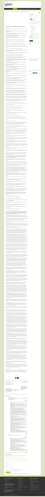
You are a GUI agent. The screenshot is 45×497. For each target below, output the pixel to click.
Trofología (11, 137)
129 (34, 32)
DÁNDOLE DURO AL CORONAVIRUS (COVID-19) (16, 389)
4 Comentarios (7, 27)
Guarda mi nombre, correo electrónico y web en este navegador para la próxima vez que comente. (16, 469)
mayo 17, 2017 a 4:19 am (25, 397)
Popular (33, 23)
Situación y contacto (20, 481)
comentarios (36, 23)
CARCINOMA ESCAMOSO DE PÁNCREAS (23, 382)
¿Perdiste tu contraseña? (32, 20)
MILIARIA (32, 483)
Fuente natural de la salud (12, 1)
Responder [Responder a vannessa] (26, 436)
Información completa (33, 29)
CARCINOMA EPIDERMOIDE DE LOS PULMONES (10, 382)
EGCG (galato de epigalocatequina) (35, 487)
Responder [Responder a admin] (26, 451)
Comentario (7, 456)
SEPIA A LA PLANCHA (7, 481)
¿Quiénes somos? (32, 31)
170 (34, 28)
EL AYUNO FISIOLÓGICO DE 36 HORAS (34, 33)
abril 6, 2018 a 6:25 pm (25, 434)
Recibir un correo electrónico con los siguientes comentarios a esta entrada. (14, 470)
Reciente (30, 23)
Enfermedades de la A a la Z (15, 11)
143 (34, 30)
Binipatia (8, 11)
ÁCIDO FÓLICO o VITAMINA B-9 (34, 481)
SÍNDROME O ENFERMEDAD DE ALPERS (35, 485)
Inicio (5, 8)
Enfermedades (10, 11)
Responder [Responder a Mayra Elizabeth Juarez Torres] (26, 400)
